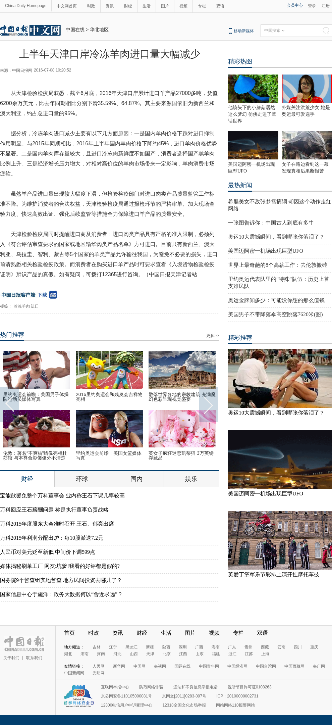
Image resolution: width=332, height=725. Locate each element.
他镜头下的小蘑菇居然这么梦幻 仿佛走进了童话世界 (252, 114)
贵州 (248, 647)
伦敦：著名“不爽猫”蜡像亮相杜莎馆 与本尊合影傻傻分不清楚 (35, 455)
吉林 (97, 647)
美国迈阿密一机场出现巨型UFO (265, 251)
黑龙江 (131, 647)
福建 (216, 653)
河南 (101, 653)
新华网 (119, 666)
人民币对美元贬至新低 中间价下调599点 (47, 552)
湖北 (68, 653)
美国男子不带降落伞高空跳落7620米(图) (275, 314)
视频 (183, 6)
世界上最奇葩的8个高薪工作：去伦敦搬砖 (277, 265)
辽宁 (113, 647)
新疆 (150, 647)
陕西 (166, 647)
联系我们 (34, 658)
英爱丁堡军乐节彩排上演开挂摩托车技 (273, 574)
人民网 (99, 666)
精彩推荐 (240, 337)
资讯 (110, 6)
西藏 (265, 647)
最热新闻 (240, 185)
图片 (165, 6)
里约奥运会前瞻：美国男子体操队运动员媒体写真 (36, 396)
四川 (298, 647)
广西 (199, 647)
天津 (150, 653)
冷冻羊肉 (22, 306)
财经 (128, 6)
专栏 (202, 6)
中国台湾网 (266, 666)
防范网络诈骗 (151, 687)
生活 (147, 6)
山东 (200, 653)
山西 (134, 653)
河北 (117, 653)
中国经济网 (237, 666)
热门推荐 (12, 334)
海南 (216, 647)
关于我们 (11, 658)
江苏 (249, 653)
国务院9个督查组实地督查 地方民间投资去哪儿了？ (61, 580)
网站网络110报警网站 (235, 705)
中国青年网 (209, 666)
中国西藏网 (294, 666)
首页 (69, 633)
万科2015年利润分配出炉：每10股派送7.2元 (51, 538)
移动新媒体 (244, 31)
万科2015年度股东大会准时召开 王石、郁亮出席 (57, 524)
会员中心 (295, 5)
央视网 (160, 666)
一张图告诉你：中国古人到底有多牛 (271, 223)
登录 (312, 5)
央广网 (319, 666)
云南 (281, 647)
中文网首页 (67, 6)
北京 (167, 653)
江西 (183, 653)
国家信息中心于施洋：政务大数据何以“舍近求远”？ (61, 594)
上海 (265, 653)
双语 (220, 6)
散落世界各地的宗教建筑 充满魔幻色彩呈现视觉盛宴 (182, 396)
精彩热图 (240, 61)
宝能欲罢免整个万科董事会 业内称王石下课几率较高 (62, 495)
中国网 (139, 666)
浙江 (232, 653)
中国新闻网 (74, 673)
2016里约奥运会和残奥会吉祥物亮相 (109, 396)
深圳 (183, 647)
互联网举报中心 (115, 687)
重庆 (314, 647)
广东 (232, 647)
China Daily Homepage (25, 5)
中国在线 (75, 29)
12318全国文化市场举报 (184, 705)
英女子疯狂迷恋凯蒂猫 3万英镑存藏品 (181, 455)
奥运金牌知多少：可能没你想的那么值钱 (276, 300)
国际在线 (182, 666)
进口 (35, 306)
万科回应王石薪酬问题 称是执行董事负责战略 (54, 510)
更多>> (212, 335)
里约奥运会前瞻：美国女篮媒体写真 (109, 455)
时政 (91, 6)
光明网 (99, 673)
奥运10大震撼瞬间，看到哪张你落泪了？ (276, 237)
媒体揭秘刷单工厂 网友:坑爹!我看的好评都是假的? (60, 566)
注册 (326, 5)
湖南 (84, 653)
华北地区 (99, 29)
